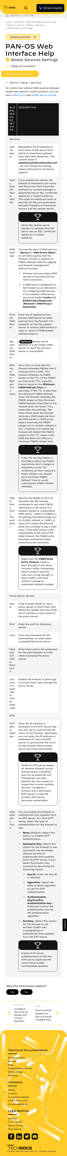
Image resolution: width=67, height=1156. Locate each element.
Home (8, 22)
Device (11, 25)
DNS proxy (19, 95)
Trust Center (15, 1122)
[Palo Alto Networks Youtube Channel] (35, 1138)
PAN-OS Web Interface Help (41, 22)
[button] (65, 925)
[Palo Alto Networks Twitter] (27, 1138)
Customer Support (18, 1097)
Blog (10, 1064)
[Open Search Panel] (27, 8)
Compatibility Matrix (20, 1068)
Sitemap (13, 1075)
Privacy (12, 1118)
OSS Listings (15, 1072)
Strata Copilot (50, 8)
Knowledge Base (18, 1104)
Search (12, 1061)
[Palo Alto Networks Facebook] (11, 1138)
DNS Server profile (45, 95)
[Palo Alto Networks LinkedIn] (19, 1138)
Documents (14, 1129)
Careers (12, 1093)
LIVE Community (18, 1100)
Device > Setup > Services (30, 25)
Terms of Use (15, 1125)
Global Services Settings (20, 28)
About (11, 1090)
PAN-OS (18, 22)
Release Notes (16, 1057)
